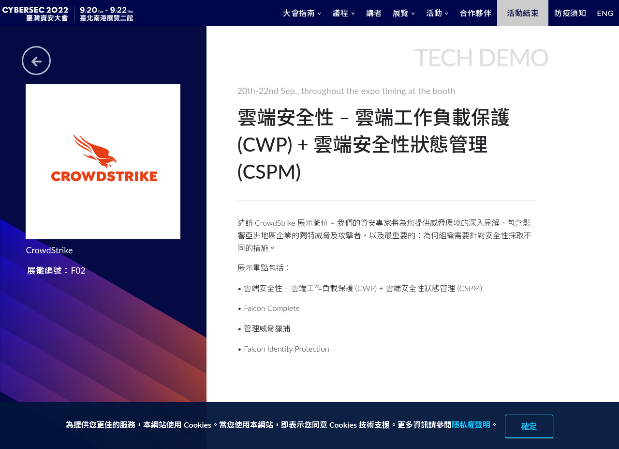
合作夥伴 (475, 12)
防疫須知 (570, 12)
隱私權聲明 (471, 424)
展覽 (401, 12)
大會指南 (299, 12)
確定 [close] (529, 426)
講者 (374, 12)
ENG (605, 12)
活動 (434, 12)
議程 (340, 12)
